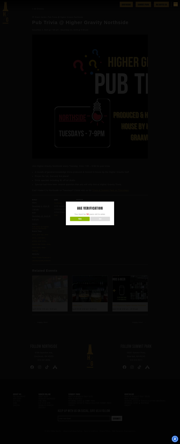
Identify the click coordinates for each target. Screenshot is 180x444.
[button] (175, 4)
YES (80, 219)
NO (100, 219)
